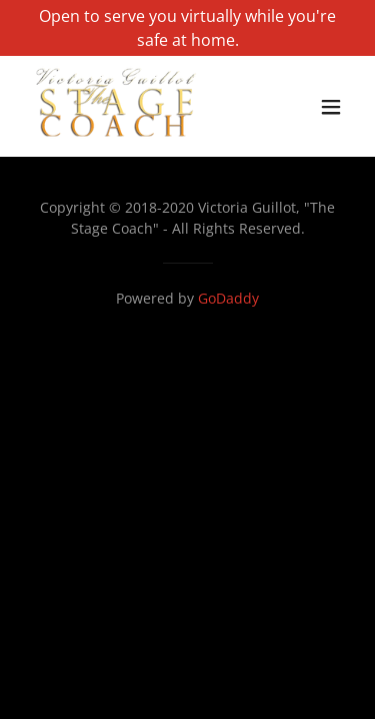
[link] (116, 138)
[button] (331, 107)
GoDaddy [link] (228, 298)
